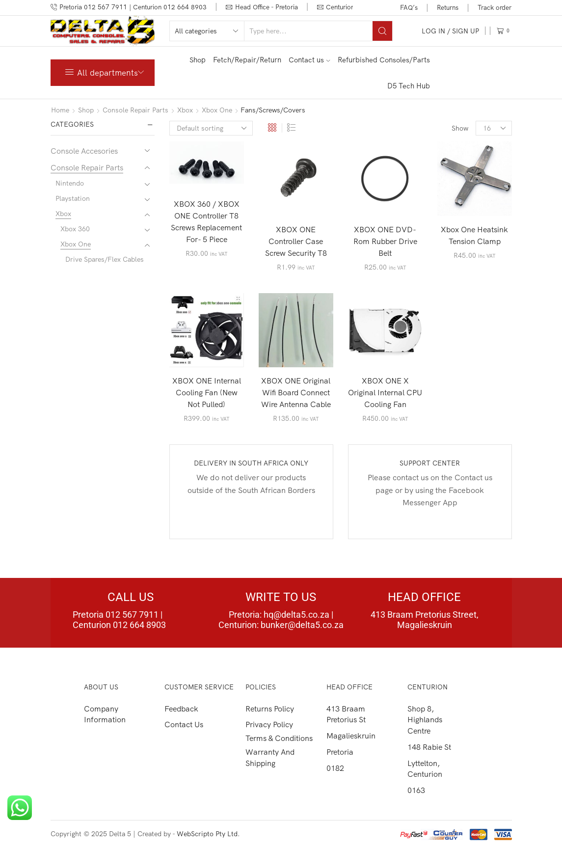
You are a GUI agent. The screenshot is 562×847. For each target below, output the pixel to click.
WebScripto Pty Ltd (207, 833)
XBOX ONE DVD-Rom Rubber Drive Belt (385, 241)
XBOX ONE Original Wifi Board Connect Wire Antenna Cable (296, 392)
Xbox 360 (75, 228)
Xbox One (217, 110)
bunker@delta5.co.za (302, 625)
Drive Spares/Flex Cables (104, 259)
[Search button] (382, 31)
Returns (447, 7)
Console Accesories (84, 151)
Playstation (72, 198)
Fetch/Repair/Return (247, 59)
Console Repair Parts (135, 110)
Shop (197, 59)
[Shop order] (211, 128)
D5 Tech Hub (408, 85)
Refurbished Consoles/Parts (384, 59)
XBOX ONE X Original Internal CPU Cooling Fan (385, 392)
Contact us (309, 59)
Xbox (185, 110)
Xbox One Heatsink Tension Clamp (474, 235)
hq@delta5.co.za (296, 614)
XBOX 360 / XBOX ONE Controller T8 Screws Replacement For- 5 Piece (206, 221)
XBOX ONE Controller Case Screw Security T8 (296, 241)
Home (60, 110)
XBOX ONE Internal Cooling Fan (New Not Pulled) (206, 392)
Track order (494, 7)
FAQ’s (409, 7)
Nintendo (69, 183)
